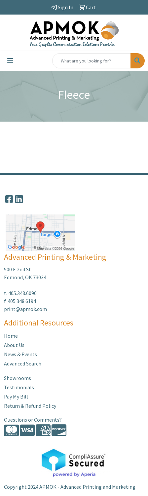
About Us (14, 345)
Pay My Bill (16, 396)
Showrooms (17, 378)
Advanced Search (22, 363)
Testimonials (19, 387)
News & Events (20, 354)
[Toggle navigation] (10, 60)
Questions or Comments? (33, 419)
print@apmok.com (25, 309)
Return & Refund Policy (30, 405)
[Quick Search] (91, 60)
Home (11, 335)
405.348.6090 (22, 293)
